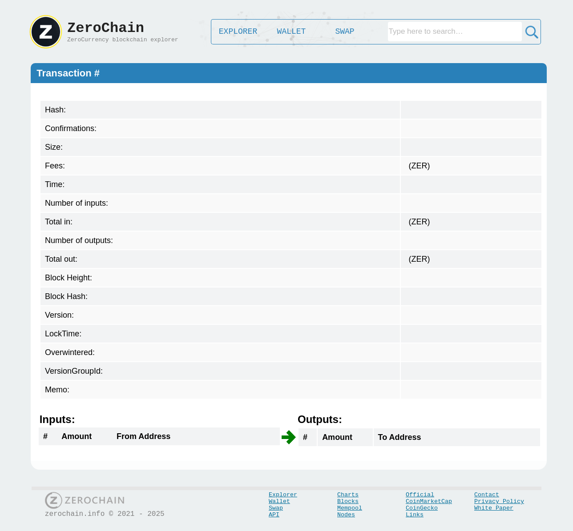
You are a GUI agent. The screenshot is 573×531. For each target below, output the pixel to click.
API (274, 514)
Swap (276, 508)
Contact (486, 494)
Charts (348, 494)
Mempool (349, 508)
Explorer (283, 494)
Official (420, 494)
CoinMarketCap (429, 501)
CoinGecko (422, 508)
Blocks (348, 501)
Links (415, 514)
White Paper (493, 508)
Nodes (346, 514)
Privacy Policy (499, 501)
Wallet (279, 501)
